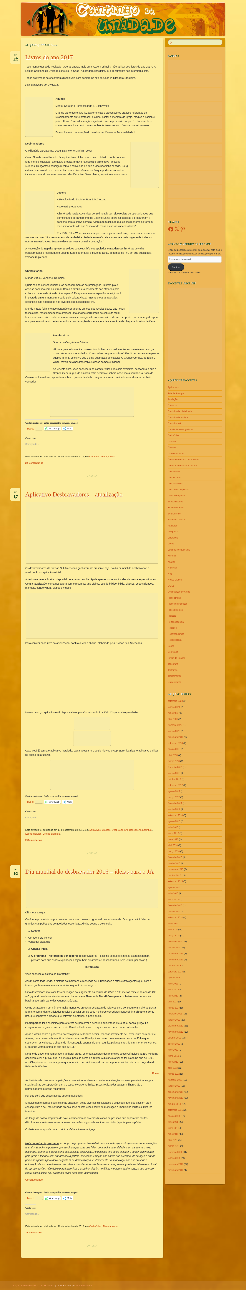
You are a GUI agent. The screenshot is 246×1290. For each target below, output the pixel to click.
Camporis (172, 405)
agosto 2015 (174, 887)
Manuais (172, 555)
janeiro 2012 (174, 1086)
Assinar (176, 267)
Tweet (30, 428)
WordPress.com (84, 1285)
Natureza (172, 567)
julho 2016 (173, 827)
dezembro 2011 (175, 1092)
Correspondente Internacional (182, 465)
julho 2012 (173, 1050)
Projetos (172, 616)
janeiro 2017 (174, 809)
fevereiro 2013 (175, 1013)
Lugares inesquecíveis (179, 549)
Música (171, 562)
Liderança (173, 537)
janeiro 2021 (174, 707)
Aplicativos (95, 829)
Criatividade (173, 471)
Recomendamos (176, 634)
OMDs (171, 586)
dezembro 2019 (175, 737)
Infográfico (173, 531)
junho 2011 (173, 1128)
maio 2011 (173, 1134)
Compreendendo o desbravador (183, 459)
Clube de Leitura (98, 456)
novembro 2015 (175, 869)
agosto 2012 (174, 1044)
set (15, 56)
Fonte (155, 1073)
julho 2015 (173, 893)
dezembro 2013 (175, 953)
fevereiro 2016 (175, 857)
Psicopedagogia (176, 622)
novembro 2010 (175, 1170)
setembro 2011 (175, 1110)
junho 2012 (173, 1056)
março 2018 (173, 761)
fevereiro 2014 (175, 941)
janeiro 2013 (174, 1020)
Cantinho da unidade (178, 417)
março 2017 (173, 797)
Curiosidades (174, 477)
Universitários (174, 682)
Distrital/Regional (176, 495)
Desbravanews (120, 829)
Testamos (172, 670)
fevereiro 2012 (175, 1080)
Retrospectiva (174, 640)
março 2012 (173, 1074)
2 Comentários (33, 840)
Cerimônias (95, 1226)
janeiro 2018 (174, 773)
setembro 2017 (175, 785)
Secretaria (173, 652)
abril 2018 (173, 755)
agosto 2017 (174, 791)
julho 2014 (173, 923)
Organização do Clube (179, 592)
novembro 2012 (175, 1032)
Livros (111, 456)
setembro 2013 (175, 971)
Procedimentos (175, 610)
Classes (106, 829)
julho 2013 (173, 983)
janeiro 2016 (174, 863)
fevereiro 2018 (175, 767)
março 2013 (173, 1007)
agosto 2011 (174, 1116)
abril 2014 (173, 929)
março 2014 (173, 935)
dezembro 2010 (175, 1164)
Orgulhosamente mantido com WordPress (34, 1285)
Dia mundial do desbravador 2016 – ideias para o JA (89, 871)
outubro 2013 (174, 965)
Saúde (171, 646)
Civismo (172, 441)
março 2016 (173, 851)
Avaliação (172, 399)
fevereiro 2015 (175, 905)
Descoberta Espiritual (140, 829)
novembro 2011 (175, 1098)
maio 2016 (173, 839)
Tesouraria (173, 664)
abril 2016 (173, 845)
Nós (170, 574)
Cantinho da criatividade (180, 411)
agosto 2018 (174, 749)
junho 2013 (173, 989)
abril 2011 (173, 1140)
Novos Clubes (175, 579)
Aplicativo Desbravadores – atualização (73, 494)
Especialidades (33, 833)
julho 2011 (173, 1122)
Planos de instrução (177, 604)
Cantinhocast (174, 423)
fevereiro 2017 (175, 803)
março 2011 (173, 1146)
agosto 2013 (174, 977)
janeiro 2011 (174, 1158)
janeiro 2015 (174, 911)
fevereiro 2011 (175, 1152)
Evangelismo (174, 513)
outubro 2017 (174, 779)
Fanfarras (172, 525)
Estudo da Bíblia (51, 833)
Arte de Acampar (176, 393)
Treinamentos (174, 676)
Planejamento (110, 1226)
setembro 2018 (175, 743)
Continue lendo (35, 1179)
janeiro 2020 (174, 731)
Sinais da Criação (176, 658)
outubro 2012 (174, 1037)
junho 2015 (173, 899)
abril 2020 (173, 719)
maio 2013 (173, 995)
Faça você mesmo (177, 519)
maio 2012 (173, 1062)
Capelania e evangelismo (180, 429)
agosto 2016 (174, 821)
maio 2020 (173, 713)
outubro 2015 (174, 875)
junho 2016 (173, 833)
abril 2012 (173, 1068)
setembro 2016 (175, 815)
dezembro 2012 (175, 1025)
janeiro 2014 (174, 947)
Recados (172, 628)
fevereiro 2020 (175, 725)
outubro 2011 (174, 1104)
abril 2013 (173, 1001)
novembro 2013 (175, 959)
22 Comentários (34, 463)
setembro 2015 (175, 881)
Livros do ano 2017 (49, 57)
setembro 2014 (175, 917)
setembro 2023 (175, 701)
